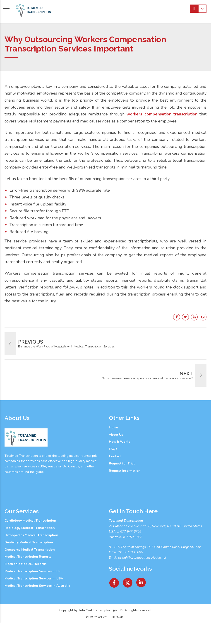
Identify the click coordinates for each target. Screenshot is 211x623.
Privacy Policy (96, 617)
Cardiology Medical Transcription (30, 520)
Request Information (124, 471)
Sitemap (117, 617)
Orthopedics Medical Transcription (31, 535)
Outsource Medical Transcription (30, 549)
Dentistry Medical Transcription (29, 542)
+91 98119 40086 (129, 552)
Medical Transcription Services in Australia (37, 586)
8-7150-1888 (132, 537)
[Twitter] (128, 581)
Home (113, 427)
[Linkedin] (141, 581)
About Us (116, 434)
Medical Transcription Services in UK (33, 571)
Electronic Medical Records (25, 564)
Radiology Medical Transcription (30, 528)
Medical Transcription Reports (28, 557)
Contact (115, 456)
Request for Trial (122, 463)
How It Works (119, 442)
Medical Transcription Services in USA (34, 578)
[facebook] (114, 581)
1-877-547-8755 (129, 531)
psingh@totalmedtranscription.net (142, 557)
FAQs (113, 449)
